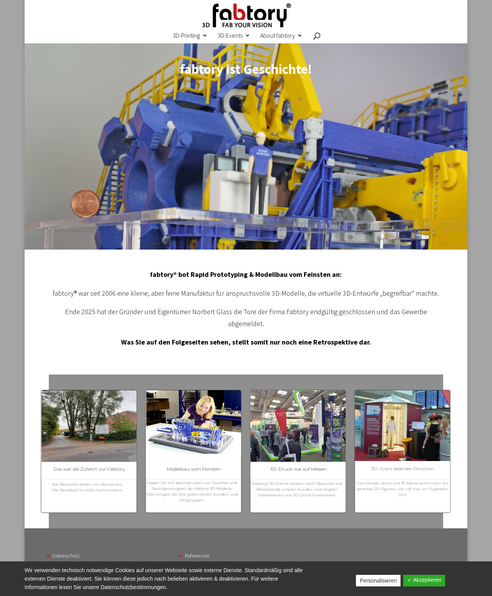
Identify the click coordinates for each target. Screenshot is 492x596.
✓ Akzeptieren (424, 580)
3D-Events (230, 36)
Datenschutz (66, 555)
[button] (298, 451)
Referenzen (197, 555)
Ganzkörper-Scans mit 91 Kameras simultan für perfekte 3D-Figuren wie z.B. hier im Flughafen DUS (402, 489)
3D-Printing (186, 36)
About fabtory (277, 36)
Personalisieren (378, 581)
